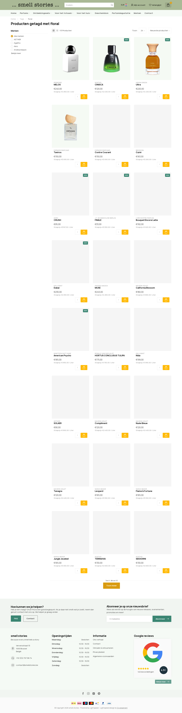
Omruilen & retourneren (103, 648)
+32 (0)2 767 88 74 (24, 658)
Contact (149, 13)
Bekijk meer (16, 53)
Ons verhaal (98, 639)
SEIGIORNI (141, 559)
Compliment (101, 423)
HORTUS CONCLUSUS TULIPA (110, 355)
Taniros (57, 152)
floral (30, 19)
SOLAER (58, 423)
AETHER (17, 40)
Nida (138, 355)
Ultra (138, 84)
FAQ (16, 618)
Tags (22, 19)
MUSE (98, 288)
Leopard (99, 491)
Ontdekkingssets (41, 13)
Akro (16, 46)
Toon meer (111, 585)
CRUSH (57, 220)
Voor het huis (83, 13)
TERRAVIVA (100, 559)
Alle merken (19, 36)
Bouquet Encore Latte (147, 220)
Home (13, 13)
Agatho (17, 43)
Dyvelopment (122, 708)
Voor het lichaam (63, 13)
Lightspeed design (107, 708)
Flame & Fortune (144, 491)
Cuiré (138, 152)
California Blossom (145, 288)
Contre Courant (103, 152)
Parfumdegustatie (121, 13)
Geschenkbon (101, 13)
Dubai (56, 288)
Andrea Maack (20, 50)
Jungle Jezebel (61, 559)
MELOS (57, 84)
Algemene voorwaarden (103, 656)
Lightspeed (94, 708)
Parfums (24, 13)
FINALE (98, 220)
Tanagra (58, 491)
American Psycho (62, 355)
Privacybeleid (98, 652)
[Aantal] (77, 96)
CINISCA (99, 84)
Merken (137, 13)
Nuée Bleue (142, 423)
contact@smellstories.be (27, 665)
